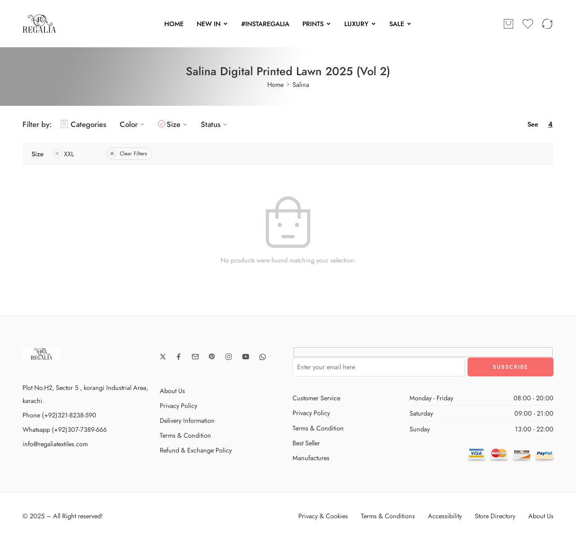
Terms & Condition (185, 435)
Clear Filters (127, 153)
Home (275, 84)
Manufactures (310, 457)
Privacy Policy (178, 405)
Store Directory (495, 516)
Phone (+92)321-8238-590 (59, 415)
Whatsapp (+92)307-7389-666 (64, 429)
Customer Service (316, 398)
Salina (300, 84)
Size (177, 124)
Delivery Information (187, 420)
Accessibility (445, 516)
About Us (172, 390)
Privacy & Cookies (323, 516)
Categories (83, 124)
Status (215, 124)
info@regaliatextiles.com (55, 443)
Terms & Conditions (388, 516)
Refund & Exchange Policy (196, 450)
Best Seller (306, 443)
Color (133, 124)
